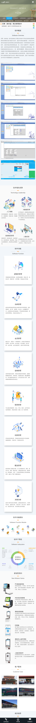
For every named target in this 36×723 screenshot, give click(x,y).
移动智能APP (18, 20)
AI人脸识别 (4, 20)
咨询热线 (6, 720)
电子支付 (26, 20)
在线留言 (30, 720)
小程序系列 (30, 18)
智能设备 (32, 20)
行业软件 (15, 18)
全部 (4, 18)
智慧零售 (9, 18)
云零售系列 (23, 18)
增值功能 (11, 20)
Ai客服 (18, 720)
